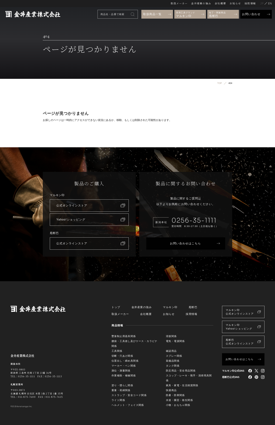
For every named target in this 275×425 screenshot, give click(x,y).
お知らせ (235, 3)
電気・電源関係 (175, 341)
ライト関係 (118, 400)
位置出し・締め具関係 (125, 360)
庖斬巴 (193, 307)
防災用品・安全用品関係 (181, 370)
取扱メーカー (179, 3)
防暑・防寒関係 (175, 395)
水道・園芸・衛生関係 (179, 400)
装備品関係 (172, 360)
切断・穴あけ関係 (122, 355)
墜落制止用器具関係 (124, 336)
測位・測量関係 (121, 370)
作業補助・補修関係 (124, 375)
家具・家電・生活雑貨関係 (182, 385)
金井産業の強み (201, 3)
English (270, 3)
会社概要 (220, 3)
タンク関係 (172, 365)
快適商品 (171, 390)
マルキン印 (170, 307)
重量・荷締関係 (121, 390)
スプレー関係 (174, 355)
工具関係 (117, 351)
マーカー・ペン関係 (124, 365)
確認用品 (171, 351)
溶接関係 (171, 336)
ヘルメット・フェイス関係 (128, 405)
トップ (116, 307)
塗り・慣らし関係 (122, 385)
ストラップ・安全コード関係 (129, 395)
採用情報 (250, 3)
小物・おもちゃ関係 (178, 405)
